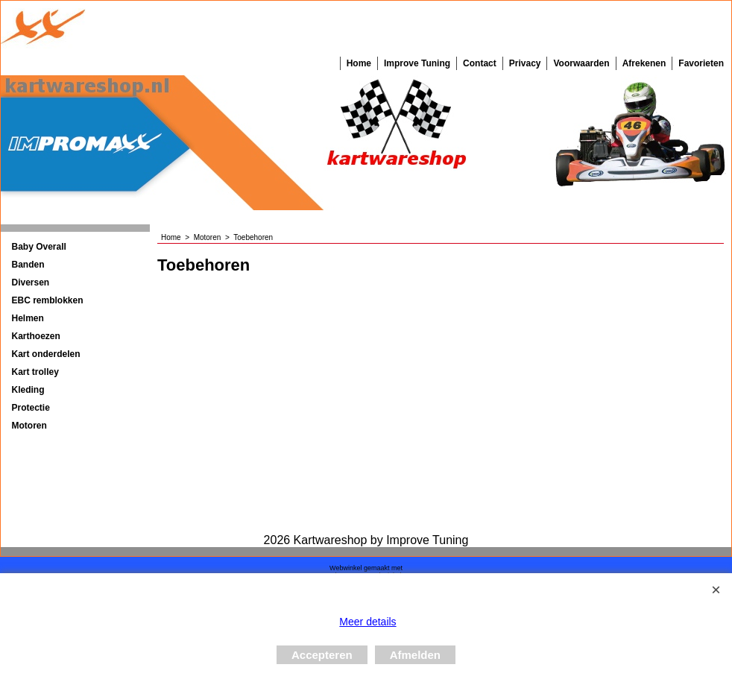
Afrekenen (644, 63)
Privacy (525, 63)
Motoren (29, 425)
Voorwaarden (581, 63)
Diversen (31, 282)
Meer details (367, 622)
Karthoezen (36, 336)
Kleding (28, 390)
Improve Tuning (417, 63)
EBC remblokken (47, 300)
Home (359, 63)
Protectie (31, 407)
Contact (479, 63)
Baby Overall (39, 246)
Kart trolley (35, 372)
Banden (28, 264)
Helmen (28, 318)
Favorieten (701, 63)
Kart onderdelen (46, 354)
